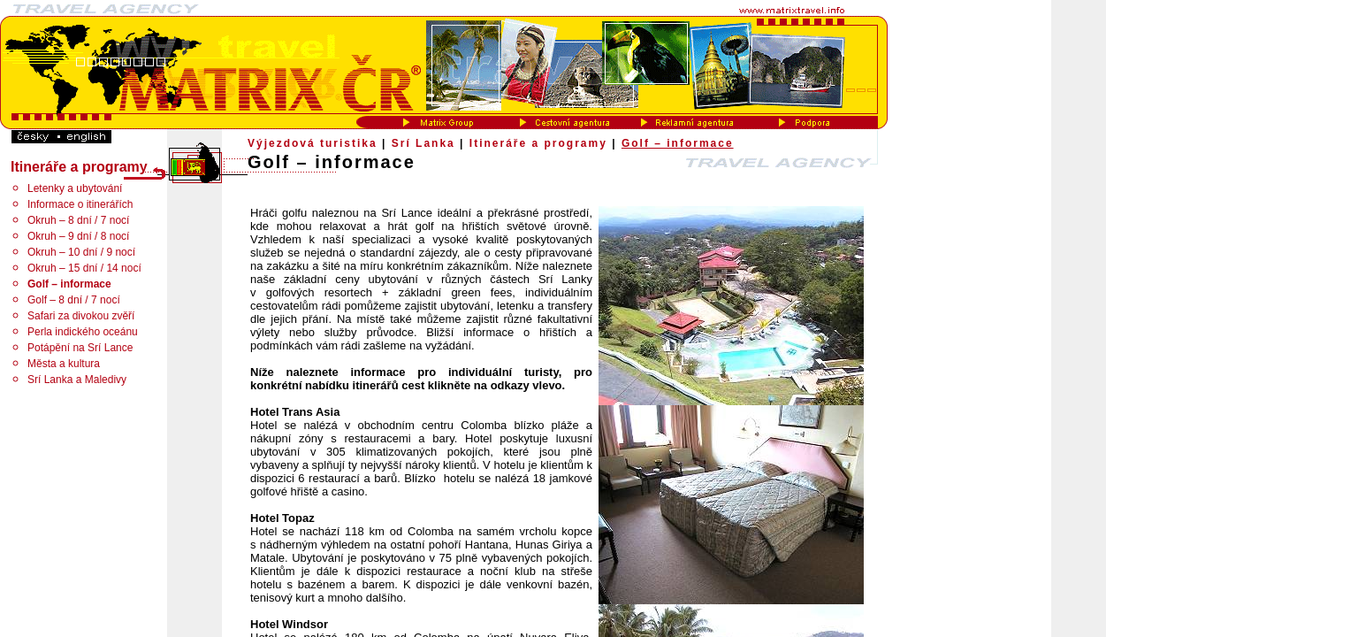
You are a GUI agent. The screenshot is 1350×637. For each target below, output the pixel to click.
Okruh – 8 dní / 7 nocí (78, 220)
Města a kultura (63, 363)
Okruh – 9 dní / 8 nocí (78, 236)
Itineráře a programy (538, 143)
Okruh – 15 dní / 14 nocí (84, 268)
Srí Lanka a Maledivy (76, 379)
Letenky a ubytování (74, 188)
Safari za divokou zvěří (80, 316)
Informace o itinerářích (80, 204)
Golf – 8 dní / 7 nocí (73, 300)
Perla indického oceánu (82, 332)
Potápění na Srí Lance (80, 348)
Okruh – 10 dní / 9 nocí (81, 252)
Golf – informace (678, 143)
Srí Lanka (423, 143)
